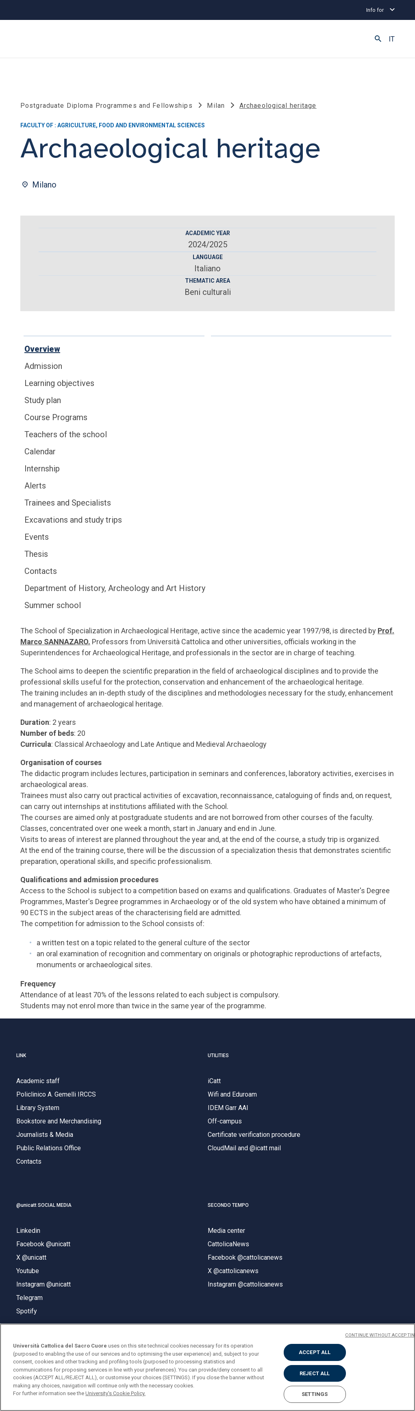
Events (36, 537)
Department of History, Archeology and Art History (114, 588)
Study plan (42, 400)
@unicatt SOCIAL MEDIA (44, 1205)
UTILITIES (218, 1055)
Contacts (40, 571)
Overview (42, 349)
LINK (21, 1055)
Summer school (52, 605)
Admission (43, 366)
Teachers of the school (65, 434)
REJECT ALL (315, 1373)
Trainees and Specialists (67, 503)
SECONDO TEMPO (228, 1205)
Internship (42, 468)
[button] (378, 39)
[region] (207, 1367)
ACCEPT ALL (314, 1352)
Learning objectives (59, 383)
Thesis (36, 554)
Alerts (35, 486)
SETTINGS (315, 1394)
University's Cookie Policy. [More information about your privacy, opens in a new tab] (115, 1393)
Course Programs (55, 417)
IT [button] (392, 39)
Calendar (40, 451)
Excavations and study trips (73, 520)
